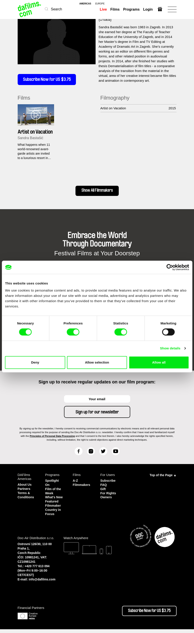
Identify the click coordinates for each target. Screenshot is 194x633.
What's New (50, 500)
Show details (170, 348)
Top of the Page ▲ (163, 476)
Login (148, 9)
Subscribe (108, 482)
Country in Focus (53, 516)
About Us (25, 486)
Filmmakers (82, 486)
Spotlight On (52, 484)
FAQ (103, 486)
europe (100, 4)
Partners (24, 490)
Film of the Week (53, 492)
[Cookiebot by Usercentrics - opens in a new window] (169, 267)
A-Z (75, 482)
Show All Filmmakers (97, 192)
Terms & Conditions (26, 496)
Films (114, 9)
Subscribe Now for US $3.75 (48, 80)
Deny (35, 362)
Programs (131, 9)
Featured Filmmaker (53, 508)
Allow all (159, 362)
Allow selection (97, 362)
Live (103, 9)
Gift (103, 490)
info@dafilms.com (42, 583)
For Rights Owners (108, 496)
